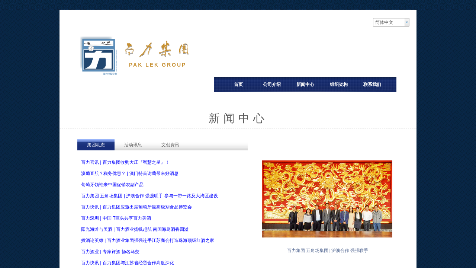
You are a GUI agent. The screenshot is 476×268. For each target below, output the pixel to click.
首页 (238, 84)
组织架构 (339, 84)
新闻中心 (305, 84)
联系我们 (372, 84)
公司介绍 (272, 84)
